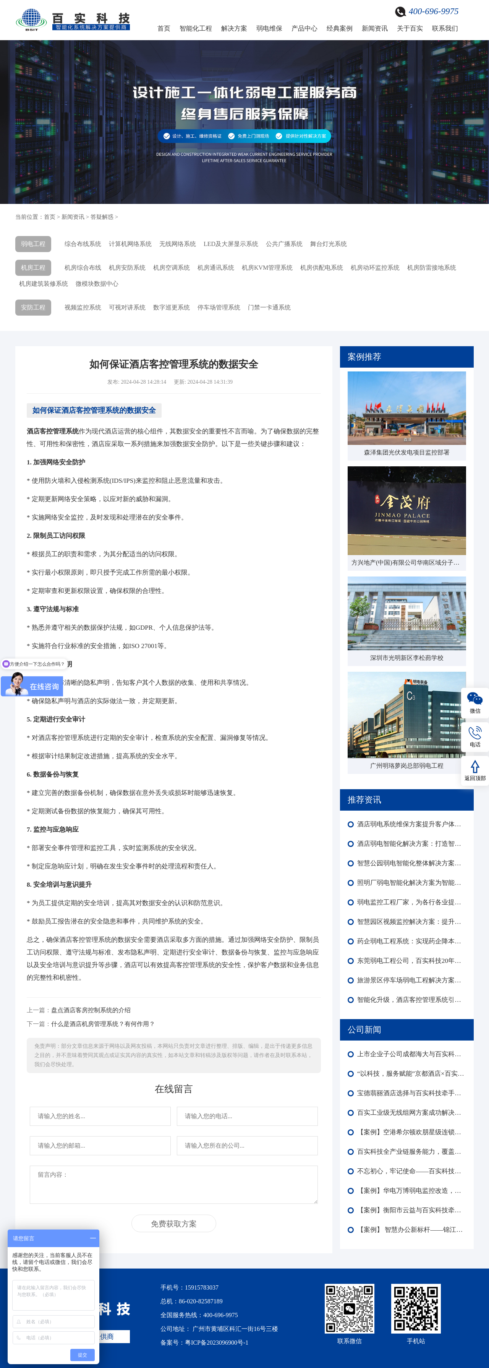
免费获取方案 (174, 1224)
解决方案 (234, 28)
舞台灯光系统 (328, 244)
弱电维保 (269, 28)
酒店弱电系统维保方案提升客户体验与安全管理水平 (411, 824)
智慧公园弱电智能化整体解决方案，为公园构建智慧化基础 (411, 863)
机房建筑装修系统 (43, 283)
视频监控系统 (83, 307)
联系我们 (445, 28)
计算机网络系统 (130, 244)
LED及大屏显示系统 (231, 244)
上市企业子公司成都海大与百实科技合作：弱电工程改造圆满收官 (411, 1054)
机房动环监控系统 (375, 267)
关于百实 (410, 28)
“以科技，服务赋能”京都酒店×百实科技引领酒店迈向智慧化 (411, 1073)
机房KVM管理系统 (267, 267)
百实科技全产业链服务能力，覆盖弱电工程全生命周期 (411, 1151)
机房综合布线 (83, 267)
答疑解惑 (102, 217)
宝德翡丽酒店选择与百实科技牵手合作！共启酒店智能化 (411, 1093)
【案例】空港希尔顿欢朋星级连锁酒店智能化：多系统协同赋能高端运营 (411, 1132)
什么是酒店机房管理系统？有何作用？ (103, 1024)
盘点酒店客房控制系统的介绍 (91, 1010)
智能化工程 (196, 28)
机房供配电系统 (321, 267)
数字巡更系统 (171, 307)
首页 (163, 28)
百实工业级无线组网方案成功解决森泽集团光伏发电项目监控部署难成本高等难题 (411, 1112)
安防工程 (33, 307)
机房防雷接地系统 (431, 267)
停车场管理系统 (219, 307)
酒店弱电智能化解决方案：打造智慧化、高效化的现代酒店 (411, 843)
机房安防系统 (127, 267)
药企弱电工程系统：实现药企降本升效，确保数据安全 (411, 941)
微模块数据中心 (97, 283)
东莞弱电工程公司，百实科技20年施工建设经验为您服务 (411, 960)
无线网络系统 (177, 244)
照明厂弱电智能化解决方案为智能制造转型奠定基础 (411, 882)
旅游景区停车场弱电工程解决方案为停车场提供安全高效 (411, 980)
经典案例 (340, 28)
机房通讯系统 (216, 267)
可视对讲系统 (127, 307)
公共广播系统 (284, 244)
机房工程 (33, 267)
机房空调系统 (171, 267)
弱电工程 (33, 244)
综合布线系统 (83, 244)
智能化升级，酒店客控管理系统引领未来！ (411, 999)
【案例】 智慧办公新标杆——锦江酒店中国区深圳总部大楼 (411, 1229)
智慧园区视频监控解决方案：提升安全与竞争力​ (411, 921)
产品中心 (304, 28)
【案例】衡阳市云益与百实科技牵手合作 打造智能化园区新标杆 (411, 1210)
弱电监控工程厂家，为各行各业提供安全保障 (411, 902)
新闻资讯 (375, 28)
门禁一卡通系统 (269, 307)
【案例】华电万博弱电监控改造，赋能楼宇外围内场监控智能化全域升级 (411, 1190)
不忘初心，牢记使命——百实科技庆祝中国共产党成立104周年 (411, 1171)
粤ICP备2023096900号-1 (216, 1342)
